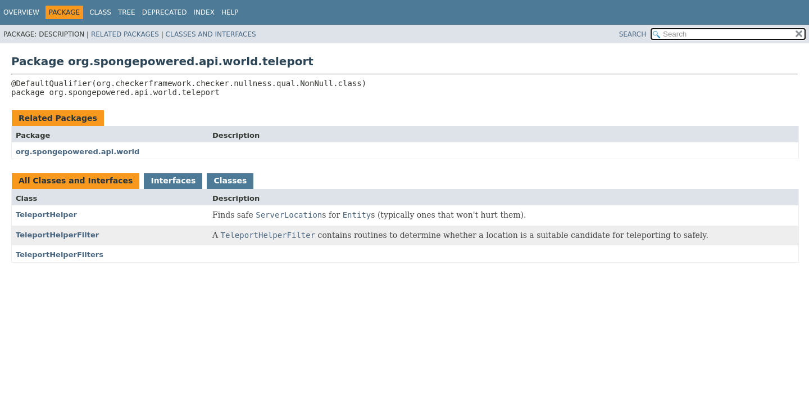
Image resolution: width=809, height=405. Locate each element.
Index (204, 12)
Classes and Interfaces (211, 34)
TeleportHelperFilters (59, 254)
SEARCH (633, 34)
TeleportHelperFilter (57, 235)
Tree (126, 12)
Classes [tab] (230, 180)
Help (230, 12)
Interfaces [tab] (173, 180)
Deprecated (164, 12)
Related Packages (125, 34)
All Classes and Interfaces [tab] (76, 180)
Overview (21, 12)
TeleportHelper (46, 214)
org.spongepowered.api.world (77, 151)
